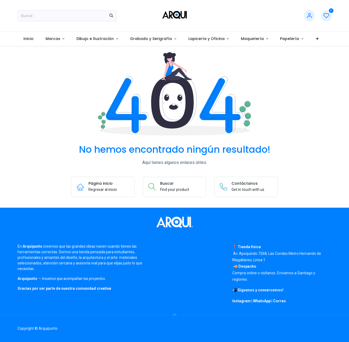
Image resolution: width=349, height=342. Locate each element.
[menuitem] (29, 39)
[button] (174, 314)
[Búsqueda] (111, 15)
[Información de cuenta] (309, 16)
